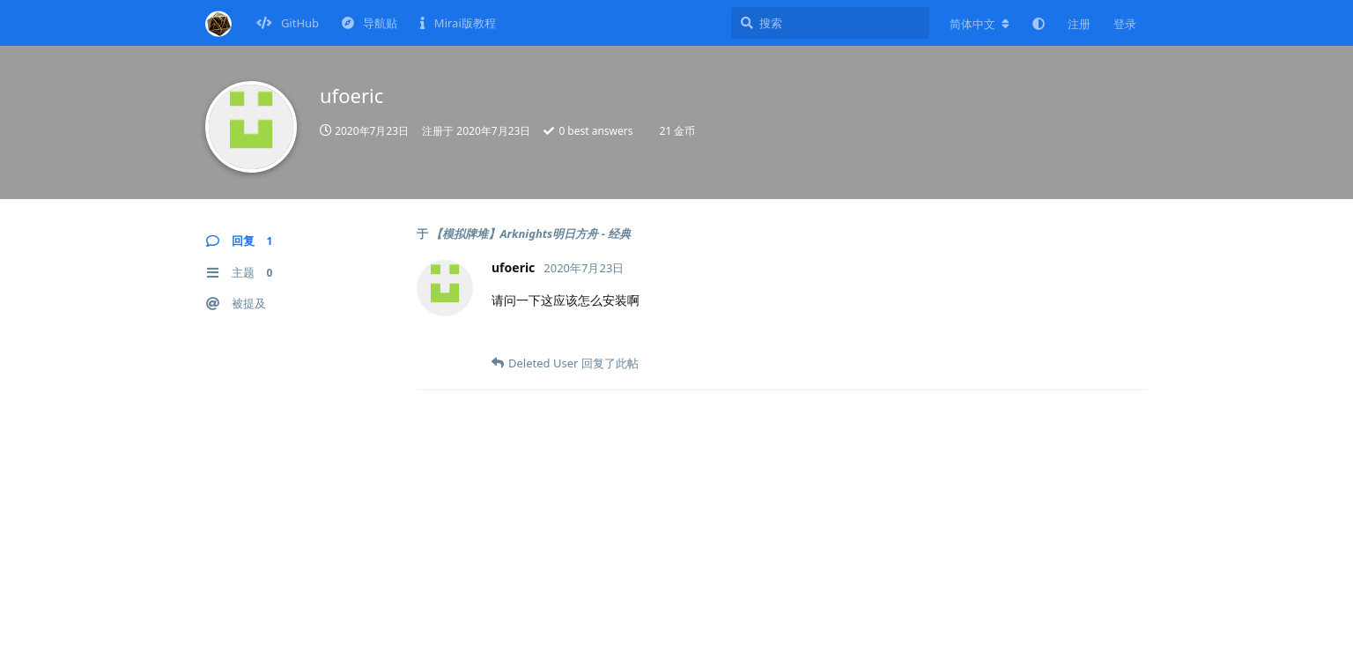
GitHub (288, 23)
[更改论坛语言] (979, 24)
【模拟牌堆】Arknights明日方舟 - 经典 (531, 233)
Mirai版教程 (457, 23)
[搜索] (830, 23)
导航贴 (369, 23)
